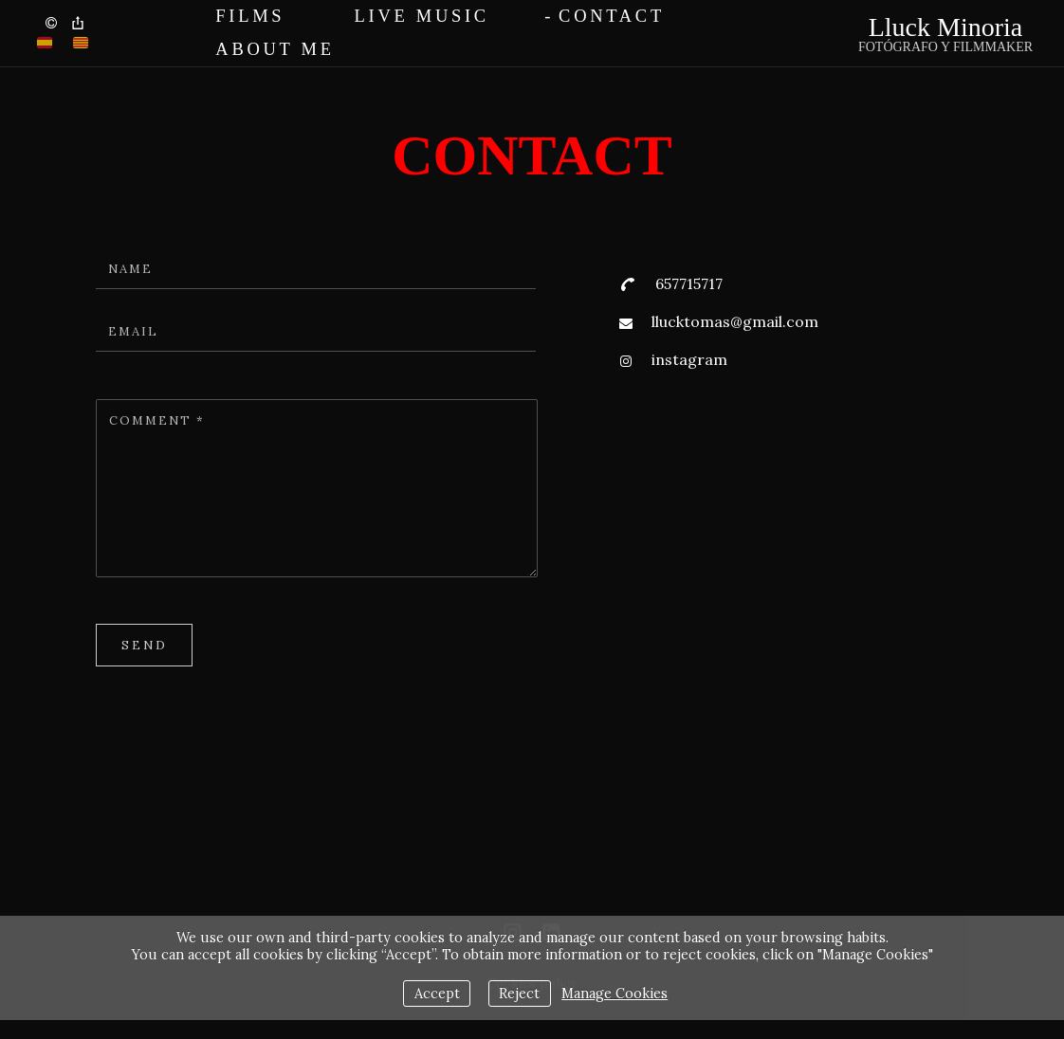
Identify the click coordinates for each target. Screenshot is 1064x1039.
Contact (612, 16)
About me (274, 49)
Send (144, 645)
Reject (519, 993)
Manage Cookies (614, 993)
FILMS (249, 16)
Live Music (422, 16)
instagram (689, 359)
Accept (437, 993)
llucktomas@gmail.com (734, 321)
